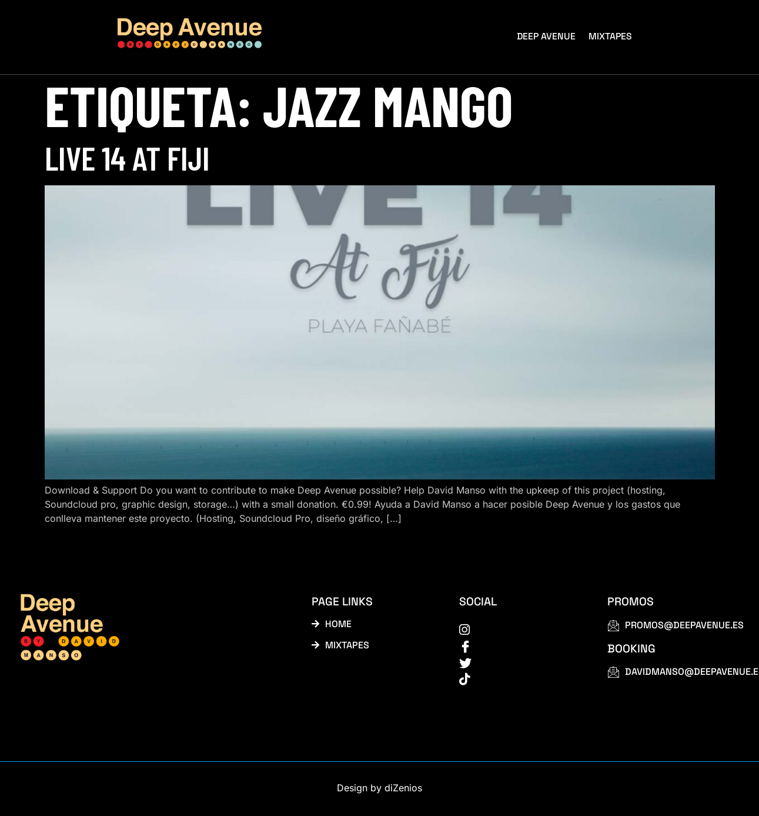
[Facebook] (520, 647)
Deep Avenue (547, 35)
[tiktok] (520, 681)
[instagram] (520, 629)
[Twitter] (520, 664)
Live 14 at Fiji (127, 157)
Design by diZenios (379, 790)
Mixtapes (611, 35)
